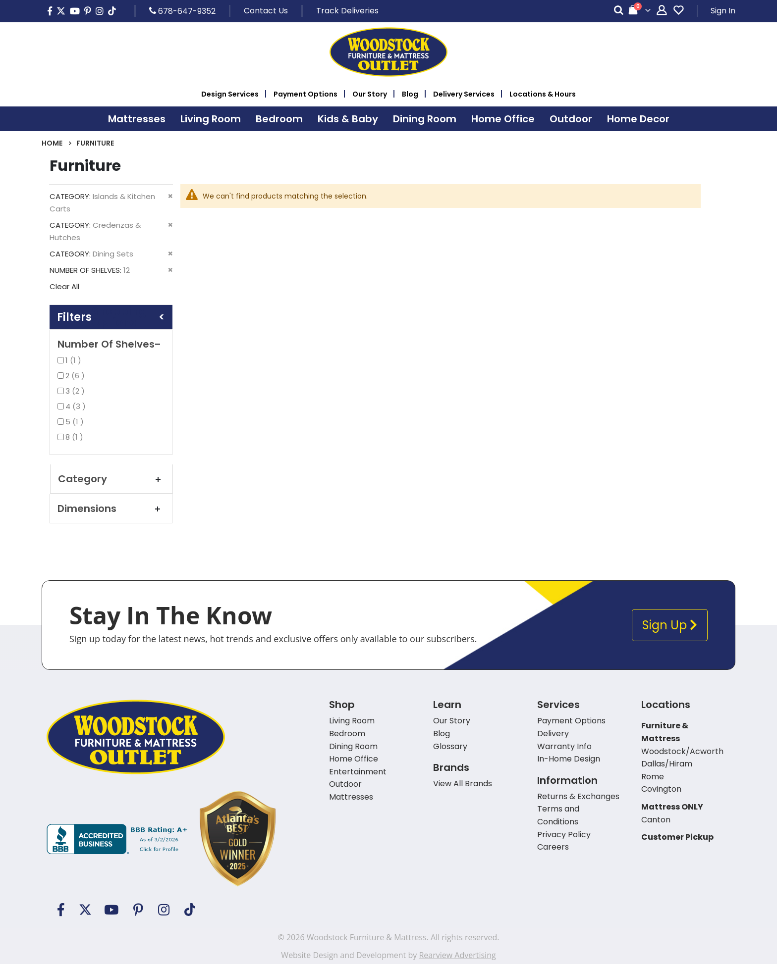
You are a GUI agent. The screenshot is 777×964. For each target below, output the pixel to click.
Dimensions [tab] (111, 508)
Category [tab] (111, 479)
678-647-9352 (182, 10)
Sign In (723, 10)
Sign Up (669, 625)
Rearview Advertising (457, 955)
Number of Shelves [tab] (111, 344)
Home (52, 143)
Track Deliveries (347, 10)
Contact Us (266, 10)
